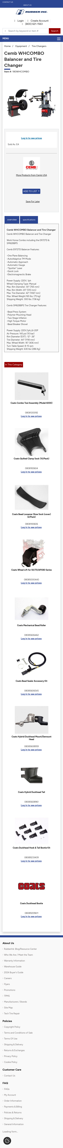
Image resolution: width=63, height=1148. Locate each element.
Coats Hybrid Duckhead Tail (31, 792)
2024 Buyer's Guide (13, 972)
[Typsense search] (26, 31)
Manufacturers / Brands (15, 1002)
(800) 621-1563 (32, 23)
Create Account (38, 20)
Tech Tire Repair (12, 1013)
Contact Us (8, 2)
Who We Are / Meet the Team (18, 955)
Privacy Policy (10, 1056)
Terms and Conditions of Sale (18, 1033)
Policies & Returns (13, 1112)
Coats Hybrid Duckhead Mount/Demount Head (31, 738)
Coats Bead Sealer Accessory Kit (31, 681)
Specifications (29, 220)
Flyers (7, 984)
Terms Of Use (10, 1038)
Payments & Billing (13, 1106)
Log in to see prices (31, 138)
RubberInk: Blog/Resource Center (20, 949)
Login (19, 20)
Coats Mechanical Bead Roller (31, 625)
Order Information (13, 1101)
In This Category (13, 364)
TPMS (7, 996)
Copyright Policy (12, 1027)
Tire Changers (39, 46)
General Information (14, 1124)
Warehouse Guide (12, 966)
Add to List (30, 191)
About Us (27, 5)
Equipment (21, 46)
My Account (10, 1095)
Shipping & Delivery (13, 1044)
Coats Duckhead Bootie (31, 903)
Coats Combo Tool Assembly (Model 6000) (31, 403)
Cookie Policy (10, 1062)
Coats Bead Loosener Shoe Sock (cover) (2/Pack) (31, 515)
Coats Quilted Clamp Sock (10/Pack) (31, 458)
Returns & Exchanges (14, 1050)
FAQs (6, 1089)
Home (7, 46)
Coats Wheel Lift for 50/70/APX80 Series (31, 570)
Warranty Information (14, 960)
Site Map (8, 1007)
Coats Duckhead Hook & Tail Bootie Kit (31, 848)
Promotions (9, 990)
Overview (12, 219)
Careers (8, 978)
